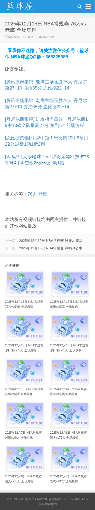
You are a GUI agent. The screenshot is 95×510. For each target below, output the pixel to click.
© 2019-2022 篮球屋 (20, 499)
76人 (32, 194)
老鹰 (42, 194)
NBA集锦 (14, 37)
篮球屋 (56, 499)
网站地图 (51, 504)
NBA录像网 (25, 7)
